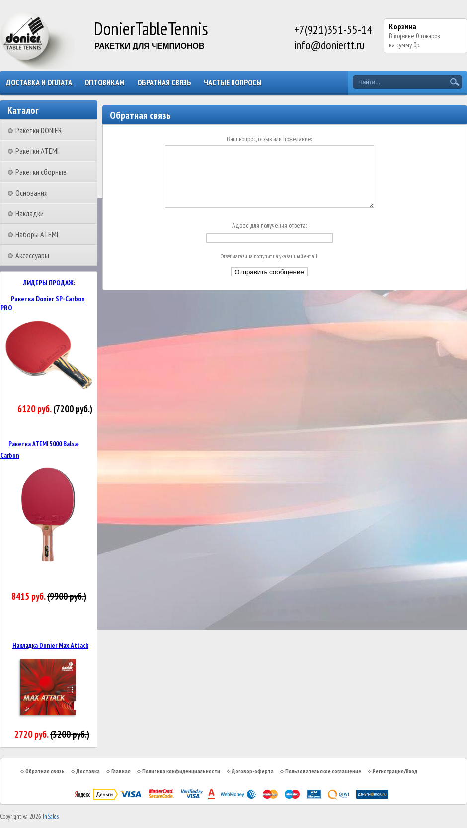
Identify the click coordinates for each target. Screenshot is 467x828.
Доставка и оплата (39, 82)
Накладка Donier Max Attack (50, 645)
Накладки (29, 213)
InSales (51, 816)
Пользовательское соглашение (323, 771)
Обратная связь (164, 82)
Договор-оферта (253, 771)
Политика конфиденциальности (181, 771)
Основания (31, 193)
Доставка (88, 771)
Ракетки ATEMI (37, 151)
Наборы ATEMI (36, 234)
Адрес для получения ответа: (269, 237)
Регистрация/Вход (395, 771)
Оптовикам (104, 82)
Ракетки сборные (41, 172)
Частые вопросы (233, 82)
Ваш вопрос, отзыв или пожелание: (269, 139)
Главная (121, 771)
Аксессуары (32, 255)
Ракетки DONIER (38, 130)
